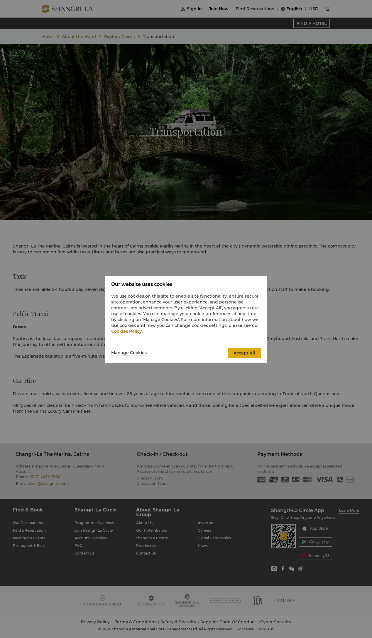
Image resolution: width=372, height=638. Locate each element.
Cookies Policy (126, 331)
